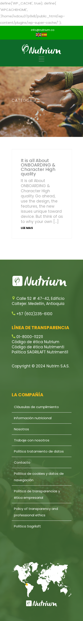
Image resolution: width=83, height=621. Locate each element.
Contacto (22, 462)
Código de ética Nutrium (35, 342)
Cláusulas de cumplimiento (36, 407)
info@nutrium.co (42, 30)
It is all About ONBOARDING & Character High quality (38, 167)
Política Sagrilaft (27, 526)
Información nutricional (33, 418)
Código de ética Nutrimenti (38, 347)
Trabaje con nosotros (31, 440)
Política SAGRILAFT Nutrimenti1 (40, 352)
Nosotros (21, 429)
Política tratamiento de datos (39, 451)
